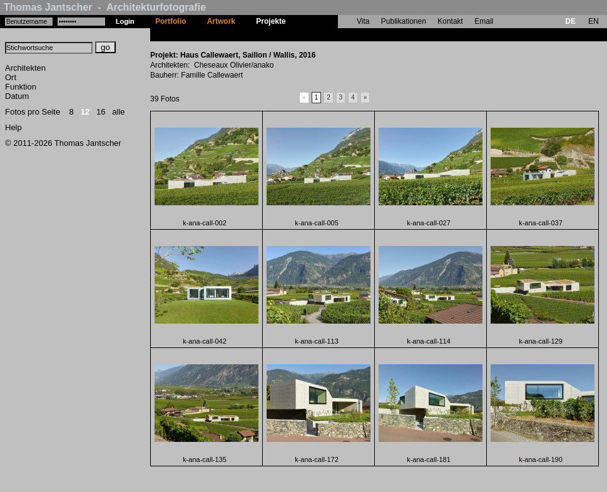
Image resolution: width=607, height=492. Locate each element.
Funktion (20, 86)
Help (13, 127)
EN (593, 21)
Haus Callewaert (325, 34)
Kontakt (450, 21)
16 (100, 111)
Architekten (25, 68)
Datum (17, 96)
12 (85, 111)
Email (483, 21)
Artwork (221, 21)
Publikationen (403, 21)
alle (118, 111)
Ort (10, 77)
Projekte (270, 21)
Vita (363, 21)
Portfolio (170, 21)
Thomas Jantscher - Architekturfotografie (105, 7)
